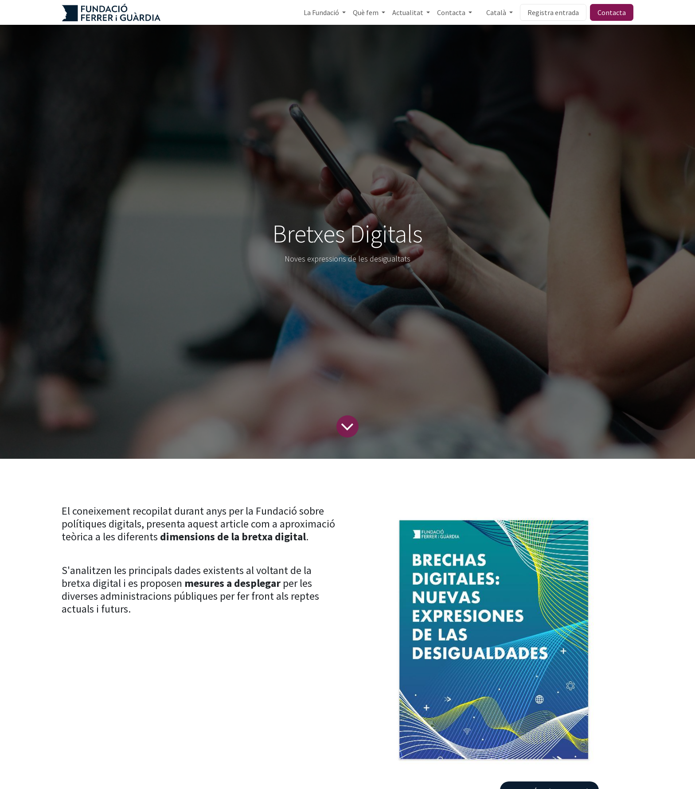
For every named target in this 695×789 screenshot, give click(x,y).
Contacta (611, 12)
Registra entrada (553, 12)
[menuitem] (324, 12)
